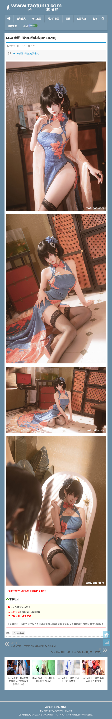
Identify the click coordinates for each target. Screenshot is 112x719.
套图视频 (81, 18)
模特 (94, 18)
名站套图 (36, 18)
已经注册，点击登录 (21, 616)
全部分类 (21, 18)
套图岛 (12, 45)
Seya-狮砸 (19, 633)
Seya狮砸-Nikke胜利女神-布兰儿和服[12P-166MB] (76, 652)
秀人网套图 (53, 18)
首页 (9, 18)
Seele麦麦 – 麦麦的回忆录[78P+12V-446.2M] (33, 646)
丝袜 (68, 18)
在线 (30, 26)
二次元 (22, 45)
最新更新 (12, 26)
